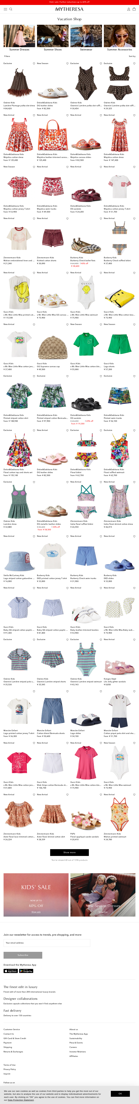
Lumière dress (10, 524)
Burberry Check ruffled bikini (117, 261)
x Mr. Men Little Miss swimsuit (84, 315)
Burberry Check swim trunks (83, 578)
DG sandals (75, 209)
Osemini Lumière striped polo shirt (20, 682)
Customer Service (12, 1030)
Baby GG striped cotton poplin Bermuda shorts (58, 630)
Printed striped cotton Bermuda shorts (54, 418)
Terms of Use (9, 1065)
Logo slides (75, 733)
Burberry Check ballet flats (82, 261)
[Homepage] (69, 9)
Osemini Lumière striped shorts (51, 682)
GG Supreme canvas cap (48, 367)
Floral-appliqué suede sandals (84, 837)
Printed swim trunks (113, 418)
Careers (73, 1047)
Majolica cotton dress (13, 157)
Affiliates (74, 1056)
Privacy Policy (10, 1069)
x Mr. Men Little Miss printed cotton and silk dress (26, 315)
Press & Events (76, 1043)
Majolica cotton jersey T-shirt (17, 209)
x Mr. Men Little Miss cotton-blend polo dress (91, 785)
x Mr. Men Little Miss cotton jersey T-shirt (22, 367)
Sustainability (76, 1039)
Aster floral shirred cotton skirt (51, 837)
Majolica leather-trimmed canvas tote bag (56, 157)
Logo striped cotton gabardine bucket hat (23, 578)
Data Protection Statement (21, 1100)
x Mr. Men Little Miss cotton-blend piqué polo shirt (93, 367)
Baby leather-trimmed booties (84, 630)
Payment (8, 1043)
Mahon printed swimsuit (115, 837)
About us (74, 1030)
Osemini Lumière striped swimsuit (86, 682)
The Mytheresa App (79, 1034)
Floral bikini (75, 473)
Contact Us (9, 1034)
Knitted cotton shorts (46, 261)
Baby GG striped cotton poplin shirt (20, 630)
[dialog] (69, 1095)
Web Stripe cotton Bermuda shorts (53, 785)
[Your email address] (47, 943)
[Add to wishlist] (34, 63)
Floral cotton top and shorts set (18, 473)
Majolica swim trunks (46, 209)
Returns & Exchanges (13, 1052)
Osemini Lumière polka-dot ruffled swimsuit (90, 106)
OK (120, 1093)
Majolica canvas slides (80, 157)
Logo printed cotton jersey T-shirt (19, 733)
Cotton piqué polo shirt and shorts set (121, 733)
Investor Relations (78, 1052)
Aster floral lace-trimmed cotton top (20, 837)
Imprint (7, 1074)
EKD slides (109, 578)
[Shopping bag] (134, 9)
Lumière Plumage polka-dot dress (19, 106)
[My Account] (128, 9)
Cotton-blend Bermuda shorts (51, 733)
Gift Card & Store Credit (15, 1039)
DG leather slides (45, 106)
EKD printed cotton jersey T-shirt (52, 578)
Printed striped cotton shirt (16, 418)
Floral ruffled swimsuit (114, 473)
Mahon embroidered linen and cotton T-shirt (24, 261)
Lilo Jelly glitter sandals (115, 682)
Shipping (8, 1047)
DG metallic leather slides (49, 524)
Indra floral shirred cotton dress (118, 524)
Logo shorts (109, 367)
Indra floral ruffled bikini (81, 524)
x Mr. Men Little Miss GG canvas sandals (55, 315)
